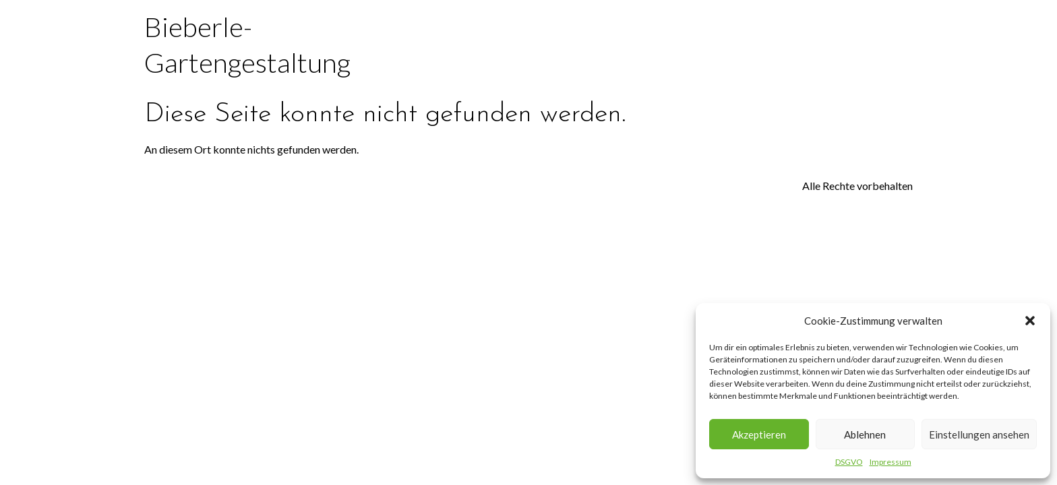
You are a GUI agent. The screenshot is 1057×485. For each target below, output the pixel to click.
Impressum (890, 462)
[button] (1030, 320)
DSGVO (849, 462)
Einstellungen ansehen (979, 434)
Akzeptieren (759, 434)
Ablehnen (865, 434)
